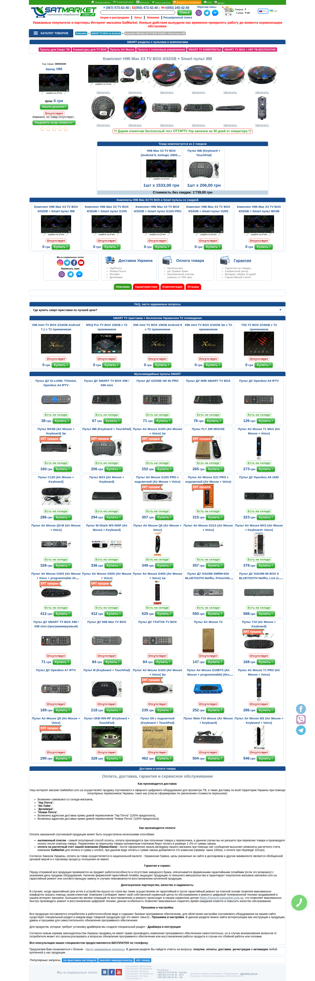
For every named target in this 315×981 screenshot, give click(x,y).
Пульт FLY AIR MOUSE (208, 429)
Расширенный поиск (177, 17)
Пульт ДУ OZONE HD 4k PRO (158, 380)
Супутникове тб (133, 978)
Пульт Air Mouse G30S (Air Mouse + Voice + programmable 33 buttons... (56, 578)
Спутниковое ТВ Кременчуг (139, 973)
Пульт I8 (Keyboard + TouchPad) (106, 670)
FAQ (207, 2)
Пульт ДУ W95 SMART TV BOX (208, 380)
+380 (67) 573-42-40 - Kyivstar (172, 972)
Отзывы (193, 286)
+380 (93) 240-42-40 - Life (170, 977)
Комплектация (172, 286)
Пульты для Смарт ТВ (55, 49)
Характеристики (146, 286)
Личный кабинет (100, 2)
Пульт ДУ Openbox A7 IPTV (56, 670)
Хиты (138, 17)
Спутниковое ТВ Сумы (136, 976)
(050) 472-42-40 (146, 7)
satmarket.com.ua (248, 973)
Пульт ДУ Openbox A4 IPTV (259, 380)
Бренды (219, 2)
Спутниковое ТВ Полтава (138, 966)
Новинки (153, 17)
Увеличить (103, 78)
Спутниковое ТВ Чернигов (138, 969)
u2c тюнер (143, 960)
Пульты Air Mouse (122, 49)
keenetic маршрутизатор (116, 960)
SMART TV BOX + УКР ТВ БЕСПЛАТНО (250, 49)
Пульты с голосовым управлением (161, 49)
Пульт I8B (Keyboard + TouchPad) (106, 429)
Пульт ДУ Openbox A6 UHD (259, 477)
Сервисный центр (123, 2)
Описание (123, 286)
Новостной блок (161, 2)
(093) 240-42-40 (177, 7)
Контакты (142, 2)
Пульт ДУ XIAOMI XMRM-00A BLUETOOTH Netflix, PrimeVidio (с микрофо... (208, 578)
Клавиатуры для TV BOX (89, 49)
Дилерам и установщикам (187, 2)
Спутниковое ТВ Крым (136, 971)
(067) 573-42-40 (117, 7)
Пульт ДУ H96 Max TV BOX (106, 622)
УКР (274, 11)
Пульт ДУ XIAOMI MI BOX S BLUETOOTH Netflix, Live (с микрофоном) (259, 578)
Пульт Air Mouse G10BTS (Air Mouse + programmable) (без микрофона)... (208, 674)
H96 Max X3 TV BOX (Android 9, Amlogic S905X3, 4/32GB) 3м (161, 155)
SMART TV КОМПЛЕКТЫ (204, 49)
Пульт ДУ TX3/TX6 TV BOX (157, 622)
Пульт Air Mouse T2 (208, 622)
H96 (59, 69)
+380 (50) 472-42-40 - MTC (170, 975)
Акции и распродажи (114, 17)
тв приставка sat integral (79, 960)
